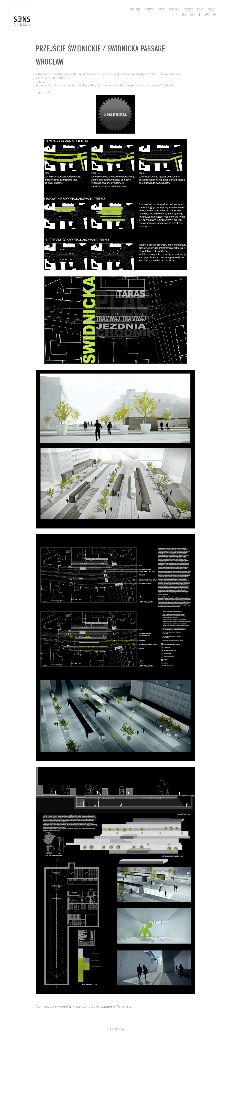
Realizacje (134, 9)
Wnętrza (149, 9)
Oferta (161, 9)
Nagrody (188, 9)
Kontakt (211, 9)
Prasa (200, 9)
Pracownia (174, 9)
